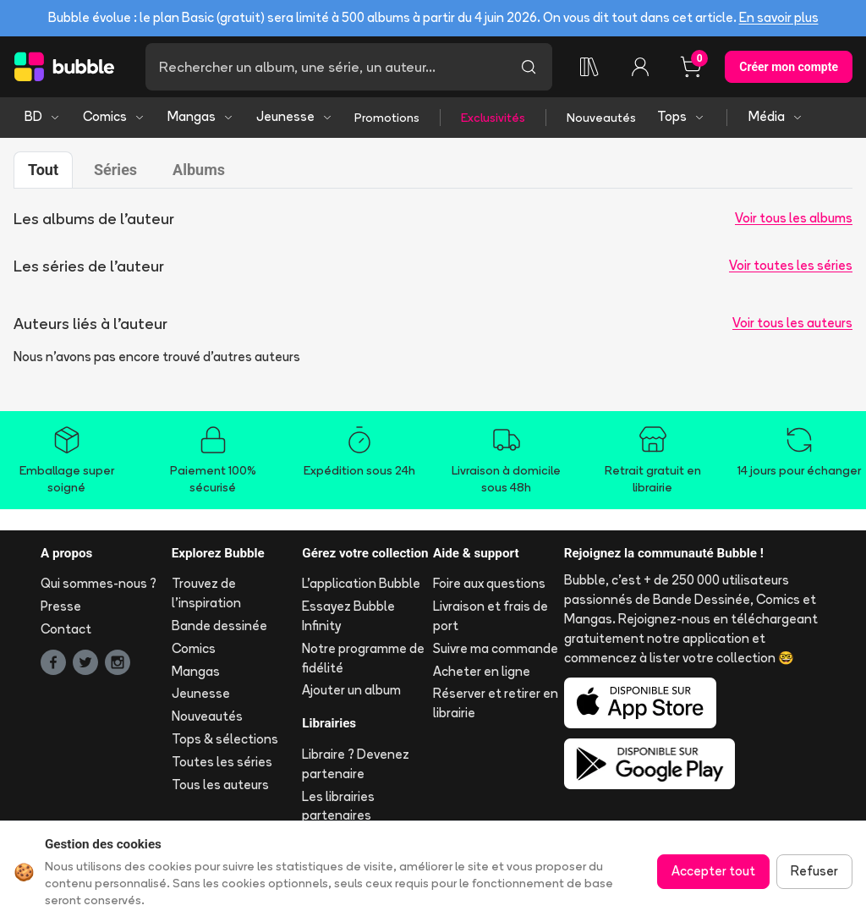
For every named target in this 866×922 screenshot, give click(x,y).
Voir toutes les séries (790, 265)
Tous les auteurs (220, 785)
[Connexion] (640, 67)
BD (43, 116)
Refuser (814, 871)
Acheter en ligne (481, 671)
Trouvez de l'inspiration (206, 593)
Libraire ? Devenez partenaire (355, 764)
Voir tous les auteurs (792, 323)
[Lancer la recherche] (528, 67)
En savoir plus (779, 17)
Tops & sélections (225, 739)
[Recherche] (325, 67)
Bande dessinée (219, 625)
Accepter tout (713, 871)
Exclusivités (493, 117)
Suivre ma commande (495, 648)
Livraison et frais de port (490, 616)
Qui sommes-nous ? (98, 583)
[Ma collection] (589, 67)
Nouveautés (601, 117)
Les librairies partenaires (338, 806)
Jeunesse (294, 116)
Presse (61, 606)
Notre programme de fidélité (363, 658)
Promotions (386, 117)
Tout (43, 169)
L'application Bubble (361, 583)
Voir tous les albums (793, 218)
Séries (115, 169)
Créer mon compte (788, 67)
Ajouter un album (351, 690)
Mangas (200, 116)
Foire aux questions (489, 583)
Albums (199, 169)
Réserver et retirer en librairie (495, 703)
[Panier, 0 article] (691, 67)
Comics (114, 116)
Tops (681, 116)
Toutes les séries (222, 762)
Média (775, 116)
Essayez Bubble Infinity (348, 616)
